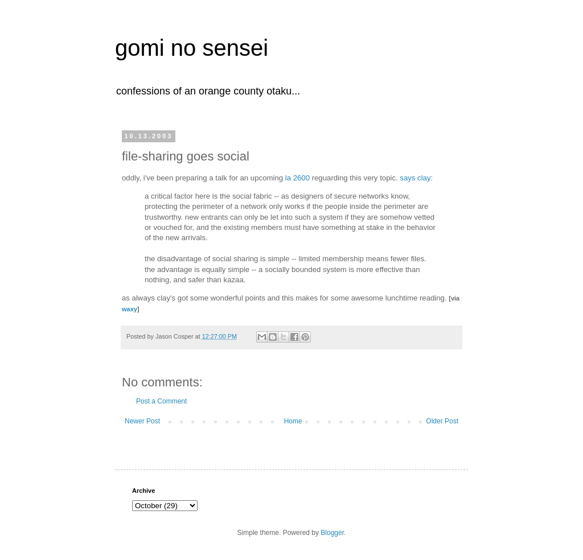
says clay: (416, 178)
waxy (129, 309)
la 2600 (297, 178)
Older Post (442, 421)
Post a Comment (161, 401)
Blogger (332, 533)
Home (293, 421)
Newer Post (142, 421)
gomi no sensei (191, 47)
